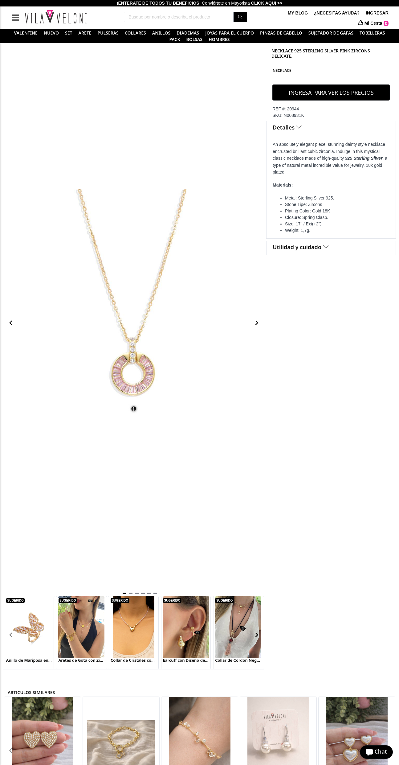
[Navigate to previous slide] (10, 322)
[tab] (331, 128)
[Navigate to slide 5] (149, 593)
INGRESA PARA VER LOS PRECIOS (331, 92)
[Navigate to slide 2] (131, 593)
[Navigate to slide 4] (143, 593)
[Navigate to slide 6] (155, 593)
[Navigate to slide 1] (124, 593)
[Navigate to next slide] (256, 322)
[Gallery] (133, 323)
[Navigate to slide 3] (137, 593)
